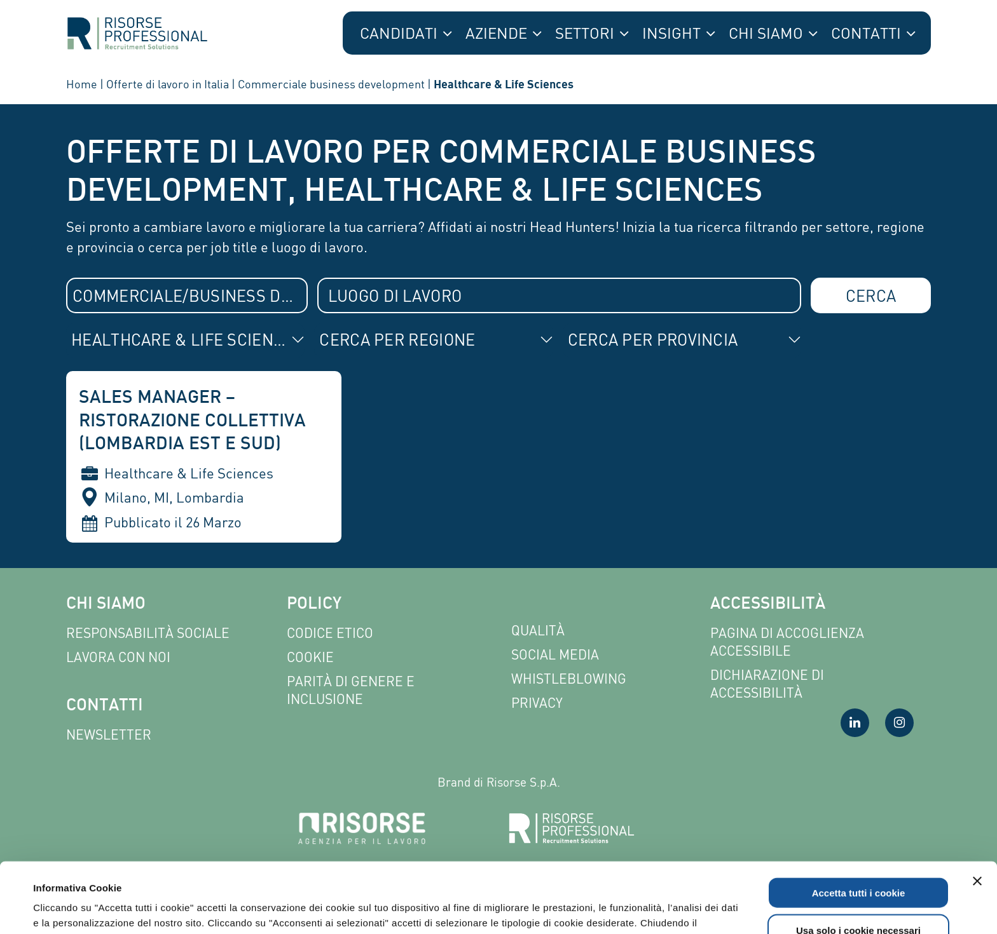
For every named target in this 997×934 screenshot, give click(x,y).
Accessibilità (767, 605)
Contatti (104, 706)
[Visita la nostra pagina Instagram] (899, 722)
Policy (314, 605)
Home (81, 84)
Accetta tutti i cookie (858, 822)
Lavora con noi (118, 657)
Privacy (537, 703)
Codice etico (330, 633)
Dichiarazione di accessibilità (767, 684)
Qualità (538, 631)
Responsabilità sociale (148, 633)
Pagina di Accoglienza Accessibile (787, 642)
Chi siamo (106, 605)
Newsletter (108, 735)
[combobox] (187, 295)
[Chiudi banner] (977, 810)
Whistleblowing (568, 679)
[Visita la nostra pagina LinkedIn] (855, 722)
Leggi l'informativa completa (482, 867)
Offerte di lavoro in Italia (167, 84)
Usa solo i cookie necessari (858, 860)
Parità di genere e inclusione (351, 690)
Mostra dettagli (541, 909)
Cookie (310, 657)
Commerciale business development (331, 84)
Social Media (555, 655)
